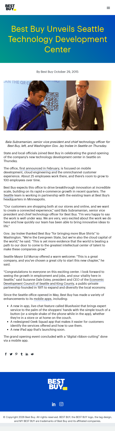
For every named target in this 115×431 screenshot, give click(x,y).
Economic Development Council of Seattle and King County (54, 282)
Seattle (8, 195)
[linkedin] (54, 404)
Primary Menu (108, 8)
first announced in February (39, 168)
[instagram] (61, 404)
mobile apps (42, 299)
